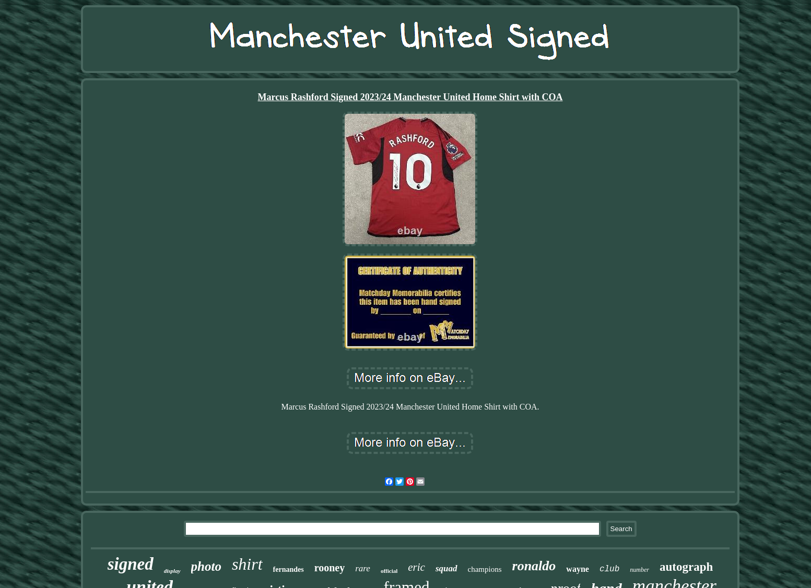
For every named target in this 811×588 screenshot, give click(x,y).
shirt (247, 564)
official (389, 571)
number (639, 569)
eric (416, 567)
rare (362, 568)
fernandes (288, 569)
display (172, 571)
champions (485, 569)
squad (446, 568)
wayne (577, 569)
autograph (686, 566)
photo (206, 566)
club (609, 569)
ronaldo (534, 565)
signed (131, 564)
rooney (329, 567)
